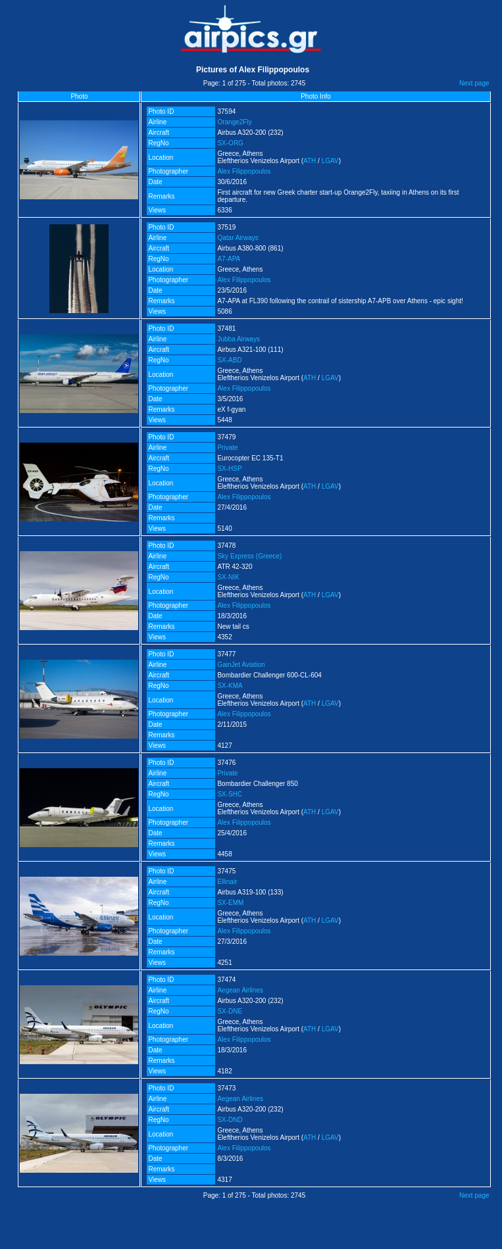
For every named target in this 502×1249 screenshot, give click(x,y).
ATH (309, 160)
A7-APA (228, 258)
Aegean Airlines (240, 990)
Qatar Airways (237, 237)
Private (227, 447)
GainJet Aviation (240, 664)
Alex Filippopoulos (243, 171)
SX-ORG (230, 143)
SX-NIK (228, 577)
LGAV (330, 160)
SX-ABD (229, 360)
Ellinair (227, 881)
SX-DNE (229, 1011)
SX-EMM (230, 902)
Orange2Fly (234, 122)
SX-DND (229, 1119)
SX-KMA (229, 685)
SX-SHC (229, 794)
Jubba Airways (238, 339)
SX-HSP (229, 468)
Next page (474, 83)
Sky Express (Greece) (249, 556)
